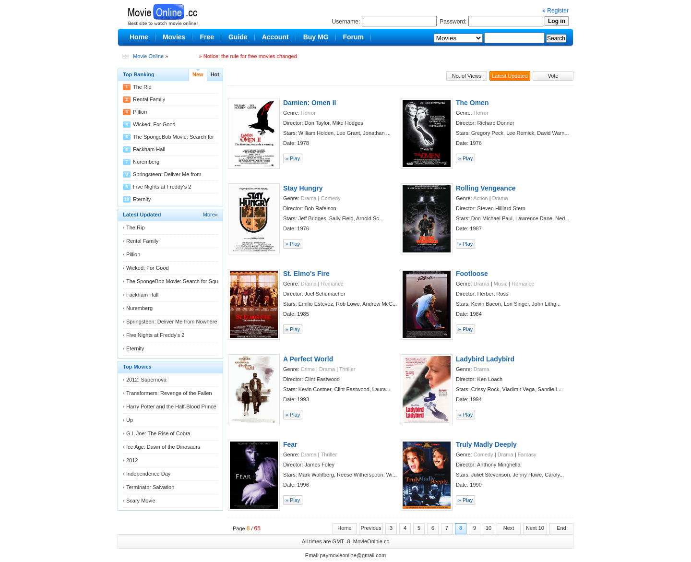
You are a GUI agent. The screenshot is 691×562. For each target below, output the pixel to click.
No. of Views (467, 76)
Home (344, 528)
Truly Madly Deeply (486, 444)
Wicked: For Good (154, 124)
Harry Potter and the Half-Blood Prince (171, 406)
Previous (371, 528)
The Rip (142, 87)
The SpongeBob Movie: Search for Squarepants (182, 281)
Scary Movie (140, 500)
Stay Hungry (302, 188)
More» (210, 214)
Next (508, 528)
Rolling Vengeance (485, 188)
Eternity (142, 199)
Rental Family (149, 99)
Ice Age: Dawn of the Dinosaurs (163, 447)
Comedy (331, 198)
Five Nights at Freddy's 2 (162, 187)
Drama (309, 198)
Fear (290, 444)
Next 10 (535, 528)
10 (488, 528)
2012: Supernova (146, 380)
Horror (308, 113)
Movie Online (148, 56)
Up (129, 420)
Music (501, 284)
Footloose (472, 273)
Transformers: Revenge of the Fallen (169, 393)
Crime (308, 369)
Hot (215, 74)
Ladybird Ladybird (485, 359)
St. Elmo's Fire (306, 273)
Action (480, 198)
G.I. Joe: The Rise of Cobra (158, 433)
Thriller (347, 369)
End (561, 528)
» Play (293, 158)
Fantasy (527, 454)
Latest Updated (510, 76)
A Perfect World (308, 359)
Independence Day (148, 474)
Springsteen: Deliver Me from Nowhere (171, 321)
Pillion (140, 112)
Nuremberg (146, 162)
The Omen (472, 103)
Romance (332, 284)
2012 (132, 460)
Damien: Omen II (309, 103)
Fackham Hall (149, 149)
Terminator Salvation (150, 487)
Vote (553, 76)
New (197, 74)
